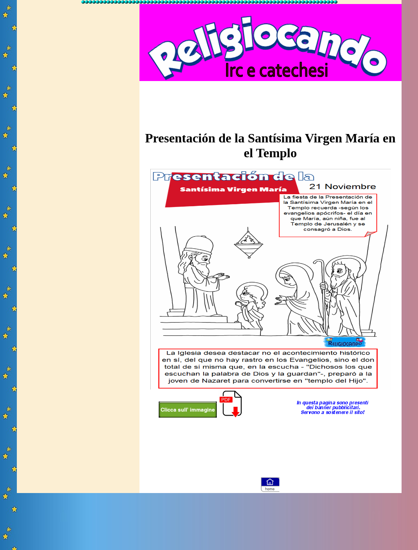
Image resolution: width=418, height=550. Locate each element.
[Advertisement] (78, 125)
